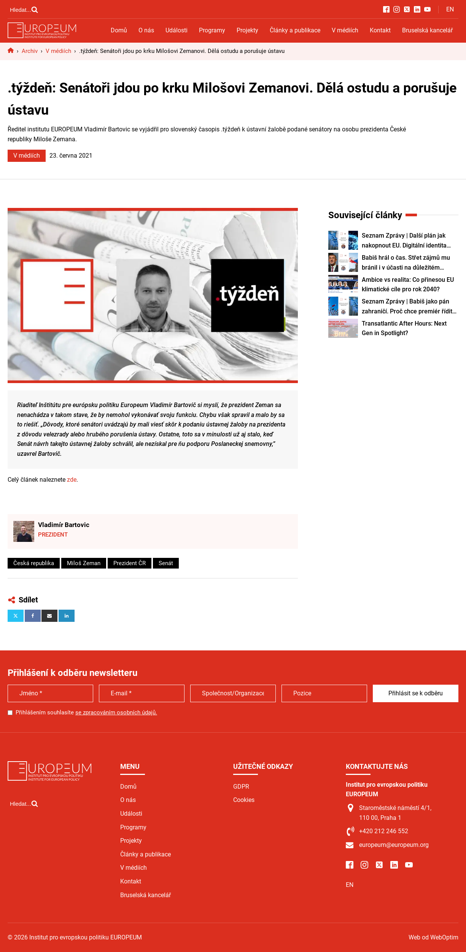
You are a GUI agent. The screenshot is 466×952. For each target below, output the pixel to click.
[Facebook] (33, 616)
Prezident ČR (129, 563)
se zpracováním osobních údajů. (116, 712)
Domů (119, 30)
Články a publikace (295, 30)
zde (71, 479)
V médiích (345, 30)
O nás (146, 30)
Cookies (243, 799)
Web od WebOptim (433, 937)
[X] (16, 616)
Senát (166, 563)
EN (450, 9)
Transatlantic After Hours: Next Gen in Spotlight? (404, 328)
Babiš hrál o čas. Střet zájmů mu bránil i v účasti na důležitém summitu (406, 263)
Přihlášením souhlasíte (86, 712)
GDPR (241, 786)
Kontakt (380, 30)
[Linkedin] (67, 616)
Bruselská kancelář (427, 30)
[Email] (49, 616)
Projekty (247, 30)
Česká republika (33, 563)
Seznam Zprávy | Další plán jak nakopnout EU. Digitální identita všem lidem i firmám (404, 241)
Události (176, 30)
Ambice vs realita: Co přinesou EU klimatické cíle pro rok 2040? (408, 284)
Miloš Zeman (83, 563)
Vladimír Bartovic (63, 525)
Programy (212, 30)
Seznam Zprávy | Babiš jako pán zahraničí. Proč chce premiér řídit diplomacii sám (407, 307)
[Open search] (24, 9)
